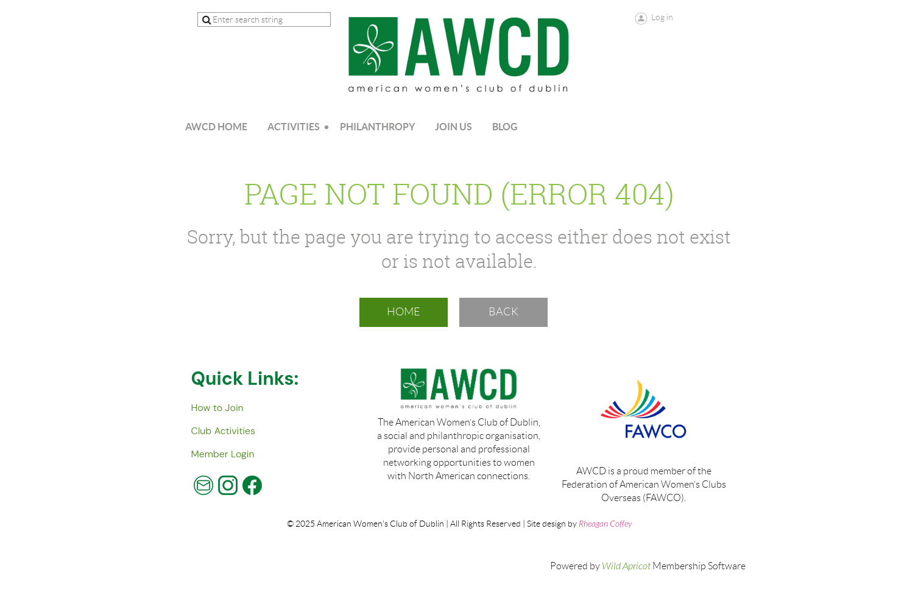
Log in (662, 17)
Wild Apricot (626, 566)
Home (403, 312)
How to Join (217, 407)
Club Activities (223, 430)
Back (503, 312)
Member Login (223, 454)
